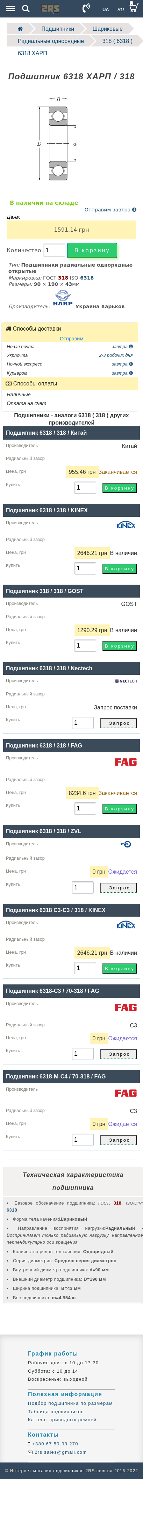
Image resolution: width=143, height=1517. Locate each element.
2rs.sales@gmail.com (60, 1452)
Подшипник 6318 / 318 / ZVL (43, 831)
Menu (10, 5)
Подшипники (58, 29)
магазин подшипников (58, 1470)
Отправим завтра (110, 209)
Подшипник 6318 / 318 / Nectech (49, 668)
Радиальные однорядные (51, 41)
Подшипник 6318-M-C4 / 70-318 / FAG (56, 1076)
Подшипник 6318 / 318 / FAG (44, 746)
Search (26, 8)
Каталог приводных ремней (62, 1419)
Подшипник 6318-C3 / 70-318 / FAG (52, 991)
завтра (122, 346)
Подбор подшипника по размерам (70, 1403)
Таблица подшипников (56, 1411)
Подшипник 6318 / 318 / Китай (46, 433)
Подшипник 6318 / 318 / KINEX (47, 510)
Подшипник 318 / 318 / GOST (44, 591)
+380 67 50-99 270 (54, 1443)
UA (105, 9)
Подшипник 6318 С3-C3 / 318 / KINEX (56, 910)
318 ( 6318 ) (117, 41)
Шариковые (108, 29)
